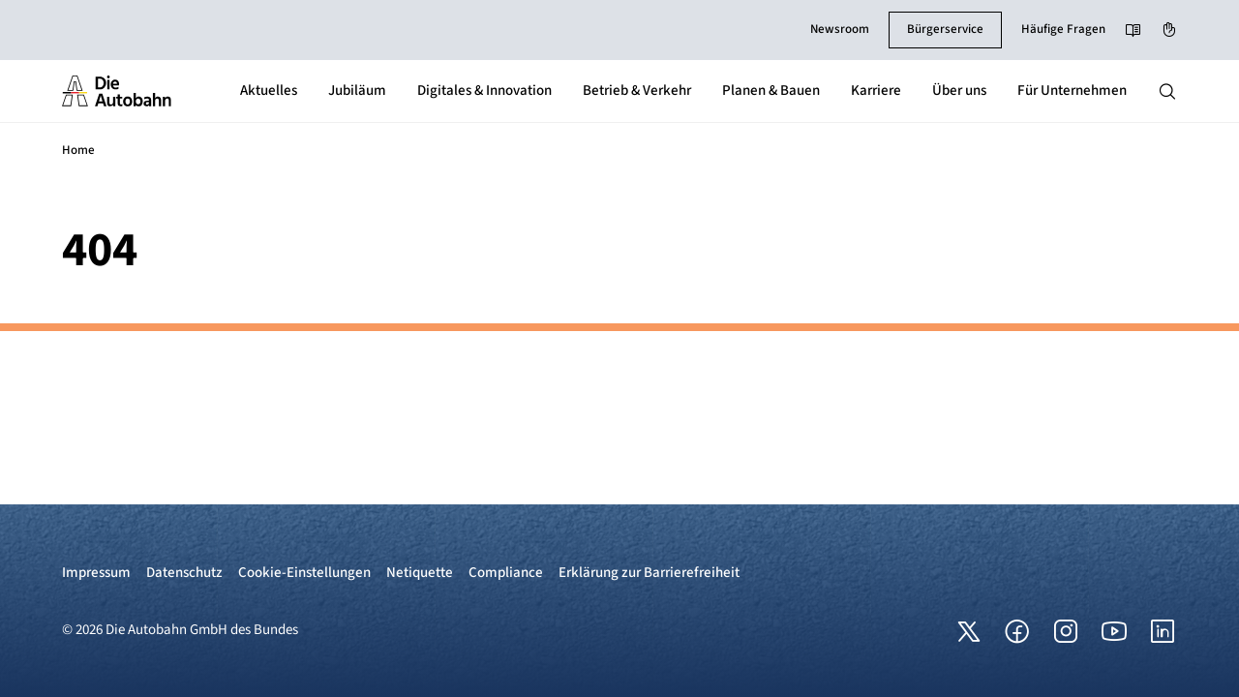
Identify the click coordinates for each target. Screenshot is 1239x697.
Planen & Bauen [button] (771, 90)
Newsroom (839, 29)
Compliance (505, 572)
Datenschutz (184, 572)
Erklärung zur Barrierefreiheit (649, 572)
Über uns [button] (959, 90)
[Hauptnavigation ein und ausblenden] (1167, 91)
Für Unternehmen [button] (1072, 90)
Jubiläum (357, 90)
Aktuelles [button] (268, 90)
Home (78, 150)
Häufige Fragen (1063, 29)
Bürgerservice (945, 29)
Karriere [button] (876, 90)
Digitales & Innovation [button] (484, 90)
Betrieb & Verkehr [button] (637, 90)
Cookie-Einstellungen (304, 572)
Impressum (96, 572)
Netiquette (419, 572)
